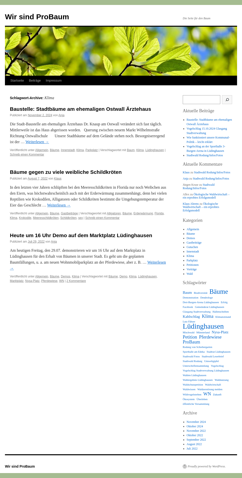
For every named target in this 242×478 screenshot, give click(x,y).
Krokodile (25, 218)
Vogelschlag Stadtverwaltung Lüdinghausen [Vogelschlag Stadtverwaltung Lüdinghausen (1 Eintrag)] (206, 370)
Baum (131, 150)
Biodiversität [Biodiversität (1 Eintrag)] (200, 293)
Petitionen (193, 265)
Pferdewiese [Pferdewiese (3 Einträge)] (210, 337)
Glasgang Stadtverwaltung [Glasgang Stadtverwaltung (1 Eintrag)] (197, 311)
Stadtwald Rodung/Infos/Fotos (205, 155)
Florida (159, 213)
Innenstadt (68, 150)
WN (61, 281)
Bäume (54, 150)
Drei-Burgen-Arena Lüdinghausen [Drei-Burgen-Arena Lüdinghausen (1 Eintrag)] (201, 302)
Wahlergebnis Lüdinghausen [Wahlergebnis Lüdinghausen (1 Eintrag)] (198, 380)
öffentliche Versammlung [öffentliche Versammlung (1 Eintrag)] (196, 404)
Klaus (57, 178)
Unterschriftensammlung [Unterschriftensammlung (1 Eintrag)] (196, 365)
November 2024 (196, 422)
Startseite (17, 80)
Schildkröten (68, 218)
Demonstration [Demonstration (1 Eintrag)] (190, 297)
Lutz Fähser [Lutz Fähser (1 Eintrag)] (189, 321)
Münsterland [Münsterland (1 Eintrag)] (203, 332)
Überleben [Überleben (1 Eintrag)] (202, 399)
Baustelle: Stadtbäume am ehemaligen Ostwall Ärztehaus (80, 109)
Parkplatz (91, 150)
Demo (123, 276)
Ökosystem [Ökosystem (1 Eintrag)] (189, 399)
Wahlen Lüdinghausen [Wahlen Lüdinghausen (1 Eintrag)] (194, 375)
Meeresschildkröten (46, 218)
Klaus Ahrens (191, 203)
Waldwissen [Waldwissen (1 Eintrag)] (189, 389)
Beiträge (35, 80)
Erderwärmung (143, 213)
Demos (65, 276)
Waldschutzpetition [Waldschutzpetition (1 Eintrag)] (193, 384)
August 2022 (194, 444)
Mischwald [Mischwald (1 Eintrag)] (188, 332)
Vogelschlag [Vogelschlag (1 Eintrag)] (217, 365)
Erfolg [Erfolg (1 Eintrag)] (224, 302)
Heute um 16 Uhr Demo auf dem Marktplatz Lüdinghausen (81, 235)
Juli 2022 (192, 448)
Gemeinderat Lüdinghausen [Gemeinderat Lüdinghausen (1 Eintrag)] (209, 307)
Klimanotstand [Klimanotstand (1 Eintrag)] (223, 317)
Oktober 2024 (195, 426)
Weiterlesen (37, 142)
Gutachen (192, 247)
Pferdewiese (49, 281)
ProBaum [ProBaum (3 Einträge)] (191, 342)
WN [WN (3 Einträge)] (207, 394)
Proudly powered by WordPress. (207, 466)
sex (80, 218)
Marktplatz (16, 281)
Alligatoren (114, 213)
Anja (61, 115)
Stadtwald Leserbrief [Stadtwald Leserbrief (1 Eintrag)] (213, 356)
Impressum (53, 80)
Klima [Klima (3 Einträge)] (208, 316)
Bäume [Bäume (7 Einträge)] (218, 291)
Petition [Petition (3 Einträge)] (190, 337)
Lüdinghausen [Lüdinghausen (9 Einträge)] (203, 326)
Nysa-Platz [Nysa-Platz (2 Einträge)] (220, 332)
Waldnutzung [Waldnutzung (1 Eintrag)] (222, 380)
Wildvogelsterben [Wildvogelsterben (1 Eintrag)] (192, 394)
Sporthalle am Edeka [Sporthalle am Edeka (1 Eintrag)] (194, 351)
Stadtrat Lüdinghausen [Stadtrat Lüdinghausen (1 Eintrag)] (218, 351)
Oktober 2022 (195, 435)
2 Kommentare (76, 281)
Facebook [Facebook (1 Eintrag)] (188, 307)
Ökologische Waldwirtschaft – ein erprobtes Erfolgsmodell (206, 196)
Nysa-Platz (32, 281)
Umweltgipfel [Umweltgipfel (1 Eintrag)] (211, 361)
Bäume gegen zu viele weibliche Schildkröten (66, 172)
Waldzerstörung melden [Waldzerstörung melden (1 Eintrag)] (209, 389)
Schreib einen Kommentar (27, 154)
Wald (190, 273)
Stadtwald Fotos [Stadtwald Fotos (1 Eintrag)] (191, 356)
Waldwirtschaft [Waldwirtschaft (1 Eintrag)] (213, 384)
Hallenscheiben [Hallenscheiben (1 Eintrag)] (221, 311)
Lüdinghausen (154, 150)
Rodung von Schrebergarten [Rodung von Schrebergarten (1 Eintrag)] (197, 347)
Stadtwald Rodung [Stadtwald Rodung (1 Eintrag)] (192, 361)
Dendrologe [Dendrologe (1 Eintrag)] (206, 297)
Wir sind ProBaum (37, 17)
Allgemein (41, 150)
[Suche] (227, 99)
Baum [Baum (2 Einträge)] (187, 292)
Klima (80, 150)
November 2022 (196, 430)
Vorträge (192, 269)
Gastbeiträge (69, 213)
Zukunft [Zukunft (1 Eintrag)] (217, 394)
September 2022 (196, 439)
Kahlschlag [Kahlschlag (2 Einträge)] (191, 316)
